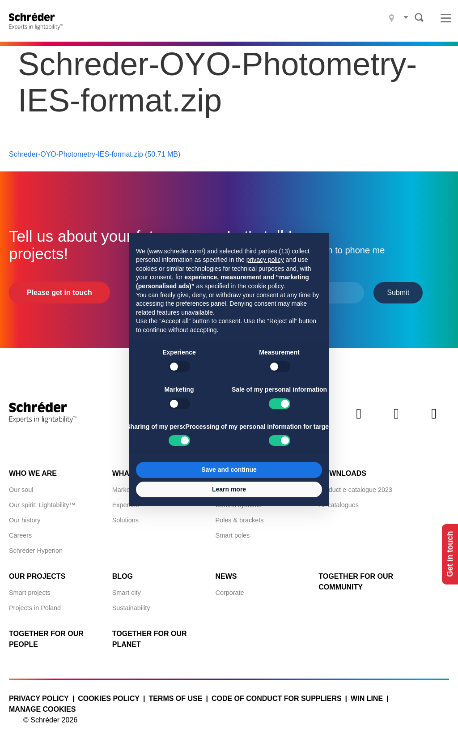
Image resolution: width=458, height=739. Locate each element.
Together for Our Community (355, 577)
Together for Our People (46, 634)
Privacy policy (39, 693)
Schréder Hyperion (36, 545)
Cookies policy (109, 693)
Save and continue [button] (229, 469)
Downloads (342, 468)
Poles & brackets (240, 515)
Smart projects (30, 587)
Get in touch (448, 554)
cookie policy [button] (266, 286)
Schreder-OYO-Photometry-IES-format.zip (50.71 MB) (94, 149)
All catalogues (338, 500)
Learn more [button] (229, 489)
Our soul (21, 484)
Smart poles (233, 530)
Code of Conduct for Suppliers (277, 693)
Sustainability (131, 603)
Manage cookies (42, 704)
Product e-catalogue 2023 (355, 484)
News (226, 571)
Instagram (396, 415)
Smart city (126, 587)
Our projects (37, 571)
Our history (24, 515)
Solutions (125, 515)
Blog (122, 571)
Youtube (434, 415)
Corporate (230, 587)
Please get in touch (59, 287)
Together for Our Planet (149, 634)
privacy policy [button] (265, 259)
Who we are (33, 468)
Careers (20, 530)
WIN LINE (367, 693)
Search (419, 17)
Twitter (359, 415)
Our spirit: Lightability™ (42, 500)
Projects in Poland (35, 603)
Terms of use (175, 693)
